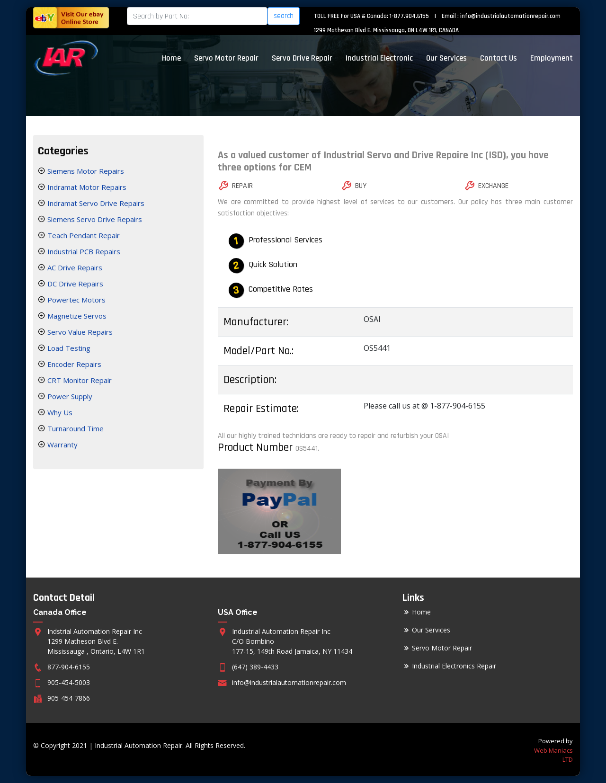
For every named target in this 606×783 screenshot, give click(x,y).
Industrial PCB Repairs (82, 253)
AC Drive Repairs (73, 269)
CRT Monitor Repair (78, 381)
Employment (551, 58)
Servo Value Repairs (79, 333)
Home (171, 58)
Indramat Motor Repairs (85, 188)
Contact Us (498, 58)
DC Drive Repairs (74, 285)
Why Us (58, 413)
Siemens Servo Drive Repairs (93, 220)
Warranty (61, 446)
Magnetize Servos (76, 317)
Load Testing (67, 349)
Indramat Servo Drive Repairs (94, 204)
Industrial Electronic (379, 58)
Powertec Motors (75, 301)
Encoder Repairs (73, 365)
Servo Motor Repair (226, 58)
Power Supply (68, 397)
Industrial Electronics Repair (454, 666)
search (284, 16)
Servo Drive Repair (302, 58)
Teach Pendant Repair (82, 236)
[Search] (197, 16)
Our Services (446, 58)
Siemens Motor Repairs (84, 172)
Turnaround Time (74, 430)
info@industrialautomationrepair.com (510, 16)
